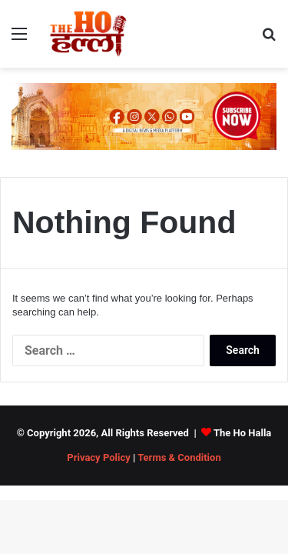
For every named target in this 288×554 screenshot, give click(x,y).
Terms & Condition (179, 457)
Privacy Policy (98, 457)
